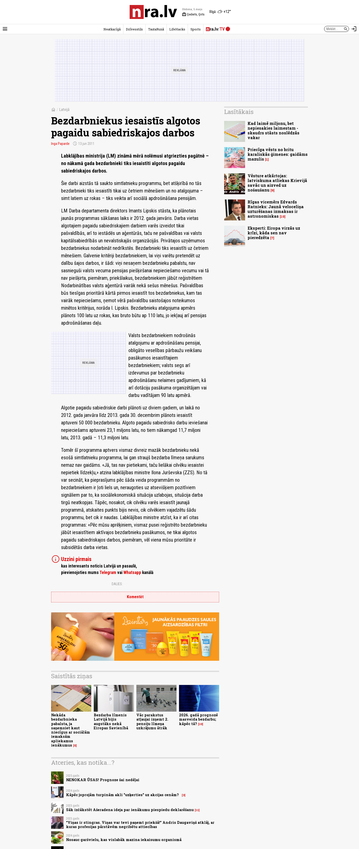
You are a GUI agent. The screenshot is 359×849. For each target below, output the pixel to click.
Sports (195, 29)
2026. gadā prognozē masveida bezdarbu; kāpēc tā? (198, 719)
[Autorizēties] (354, 29)
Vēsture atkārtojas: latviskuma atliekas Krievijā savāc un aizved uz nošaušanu (277, 183)
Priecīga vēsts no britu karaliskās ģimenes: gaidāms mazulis (278, 154)
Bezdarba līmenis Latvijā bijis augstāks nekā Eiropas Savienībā (111, 721)
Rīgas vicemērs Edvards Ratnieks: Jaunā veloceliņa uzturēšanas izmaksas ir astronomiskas (276, 209)
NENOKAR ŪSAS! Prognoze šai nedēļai (102, 779)
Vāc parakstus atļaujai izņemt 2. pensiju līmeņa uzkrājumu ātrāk (152, 721)
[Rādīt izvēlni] (5, 29)
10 (200, 724)
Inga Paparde (60, 144)
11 (197, 810)
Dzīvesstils (134, 29)
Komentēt (135, 596)
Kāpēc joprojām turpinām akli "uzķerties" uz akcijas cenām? (123, 794)
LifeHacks (177, 29)
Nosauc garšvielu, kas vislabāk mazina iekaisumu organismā (123, 839)
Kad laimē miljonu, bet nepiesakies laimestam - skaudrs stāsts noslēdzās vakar (273, 130)
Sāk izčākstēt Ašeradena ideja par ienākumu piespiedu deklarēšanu (130, 809)
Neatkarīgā (112, 29)
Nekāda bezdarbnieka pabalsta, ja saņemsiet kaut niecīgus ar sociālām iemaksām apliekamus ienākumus (70, 730)
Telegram (107, 572)
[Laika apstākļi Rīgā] (220, 12)
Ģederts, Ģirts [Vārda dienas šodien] (193, 14)
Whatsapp (132, 572)
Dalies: (117, 584)
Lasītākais (239, 112)
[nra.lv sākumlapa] (153, 12)
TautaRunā (156, 29)
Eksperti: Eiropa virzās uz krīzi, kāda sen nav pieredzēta (274, 232)
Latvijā (64, 109)
